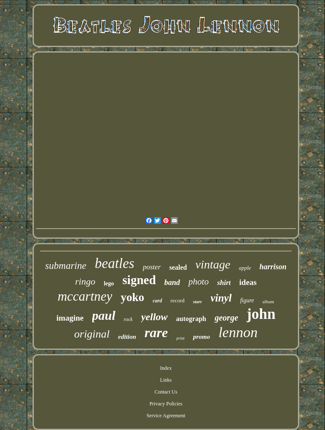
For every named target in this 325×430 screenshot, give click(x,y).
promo (201, 336)
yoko (132, 297)
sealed (178, 267)
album (268, 301)
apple (245, 268)
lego (109, 283)
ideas (247, 282)
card (157, 301)
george (226, 317)
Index (165, 368)
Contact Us (165, 392)
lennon (238, 332)
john (261, 314)
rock (128, 319)
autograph (191, 318)
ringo (85, 281)
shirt (224, 283)
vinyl (220, 298)
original (92, 334)
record (178, 300)
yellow (154, 316)
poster (152, 267)
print (180, 338)
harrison (272, 266)
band (172, 282)
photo (198, 281)
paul (104, 315)
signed (139, 280)
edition (127, 336)
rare (156, 332)
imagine (69, 317)
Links (165, 380)
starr (197, 301)
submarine (65, 265)
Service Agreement (165, 416)
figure (247, 300)
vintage (213, 264)
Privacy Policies (165, 404)
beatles (114, 263)
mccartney (85, 296)
